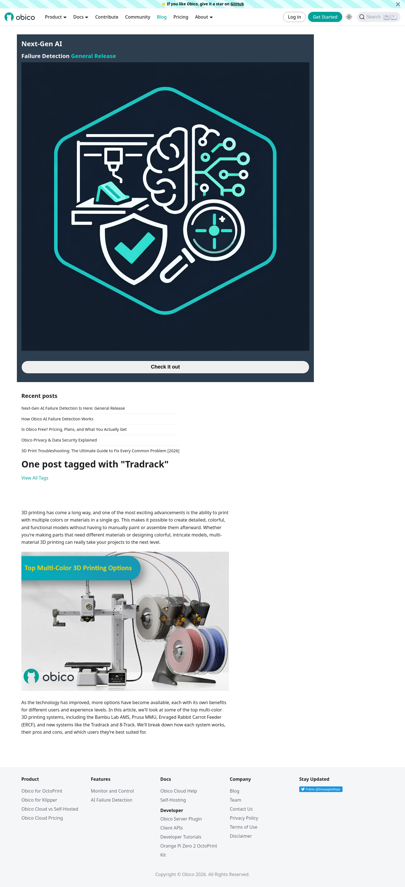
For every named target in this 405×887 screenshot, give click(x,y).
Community (137, 17)
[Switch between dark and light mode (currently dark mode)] (349, 16)
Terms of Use (243, 827)
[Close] (398, 4)
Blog (161, 17)
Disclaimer (241, 836)
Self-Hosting (173, 800)
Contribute (106, 17)
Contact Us (241, 809)
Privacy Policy (244, 818)
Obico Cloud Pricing (42, 818)
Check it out (165, 367)
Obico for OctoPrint (41, 791)
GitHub (237, 3)
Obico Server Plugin (181, 819)
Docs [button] (78, 17)
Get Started (325, 17)
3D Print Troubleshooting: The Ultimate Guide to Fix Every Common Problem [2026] (100, 450)
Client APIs (171, 828)
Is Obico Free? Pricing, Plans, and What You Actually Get (74, 429)
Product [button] (53, 17)
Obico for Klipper (39, 800)
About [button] (201, 17)
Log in (294, 17)
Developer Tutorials (180, 837)
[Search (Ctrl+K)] (378, 17)
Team (235, 800)
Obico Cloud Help (178, 791)
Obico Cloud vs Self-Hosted (49, 809)
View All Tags (34, 478)
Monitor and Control (112, 791)
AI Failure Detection (111, 800)
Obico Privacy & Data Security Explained (59, 440)
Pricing (181, 17)
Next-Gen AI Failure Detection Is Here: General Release (73, 408)
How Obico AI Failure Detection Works (57, 419)
